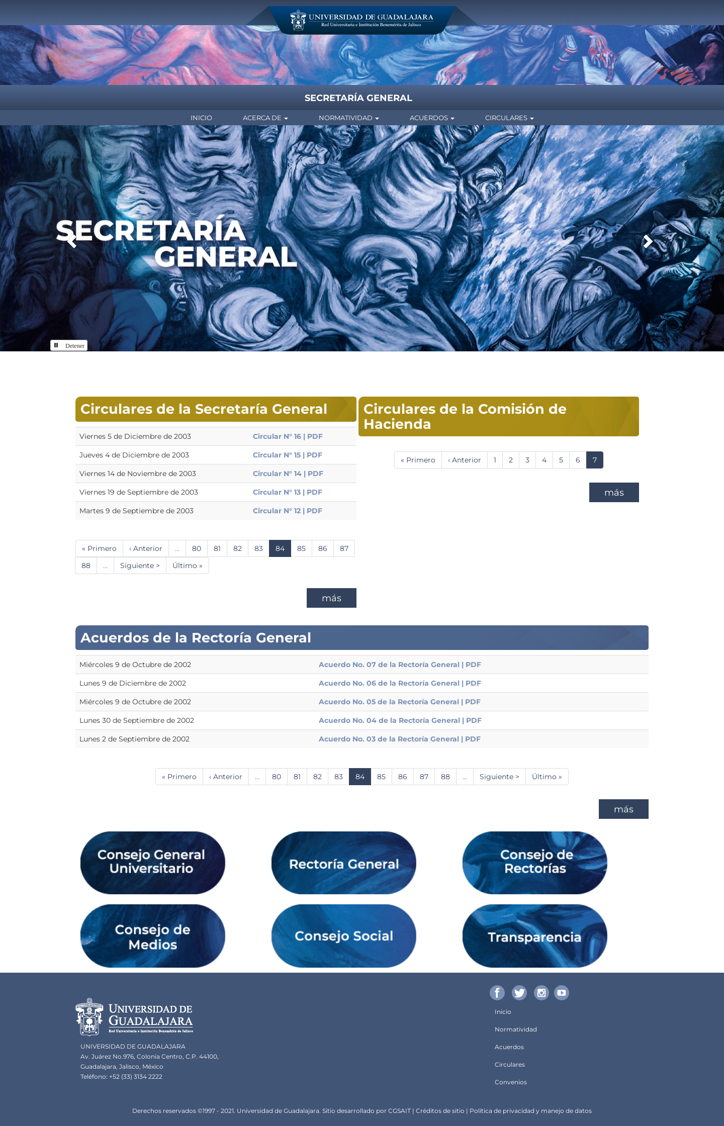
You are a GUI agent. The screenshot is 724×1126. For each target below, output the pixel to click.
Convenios (511, 1082)
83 (261, 548)
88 (89, 565)
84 (283, 550)
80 (200, 548)
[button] (70, 238)
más (331, 598)
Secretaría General (358, 98)
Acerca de (265, 118)
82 (240, 548)
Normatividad (349, 118)
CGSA (396, 1110)
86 (326, 548)
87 (347, 548)
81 (220, 548)
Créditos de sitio (440, 1110)
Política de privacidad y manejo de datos (531, 1110)
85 (304, 548)
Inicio (201, 118)
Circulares (509, 118)
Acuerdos (432, 118)
